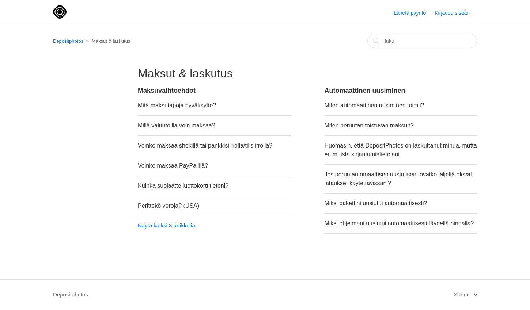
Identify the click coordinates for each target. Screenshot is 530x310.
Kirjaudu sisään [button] (452, 13)
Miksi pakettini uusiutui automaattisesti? (375, 203)
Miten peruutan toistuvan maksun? (369, 125)
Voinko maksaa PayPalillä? (173, 165)
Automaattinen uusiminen (364, 90)
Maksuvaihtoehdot (167, 90)
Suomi (462, 294)
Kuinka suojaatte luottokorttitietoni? (183, 186)
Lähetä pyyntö (410, 13)
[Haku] (422, 41)
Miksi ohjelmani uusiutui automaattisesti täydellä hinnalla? (399, 223)
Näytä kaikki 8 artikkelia (166, 225)
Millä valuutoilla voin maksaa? (176, 125)
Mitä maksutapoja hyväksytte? (177, 105)
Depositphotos (68, 41)
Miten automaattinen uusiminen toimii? (374, 105)
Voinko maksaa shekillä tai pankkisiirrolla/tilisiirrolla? (205, 145)
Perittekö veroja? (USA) (168, 206)
